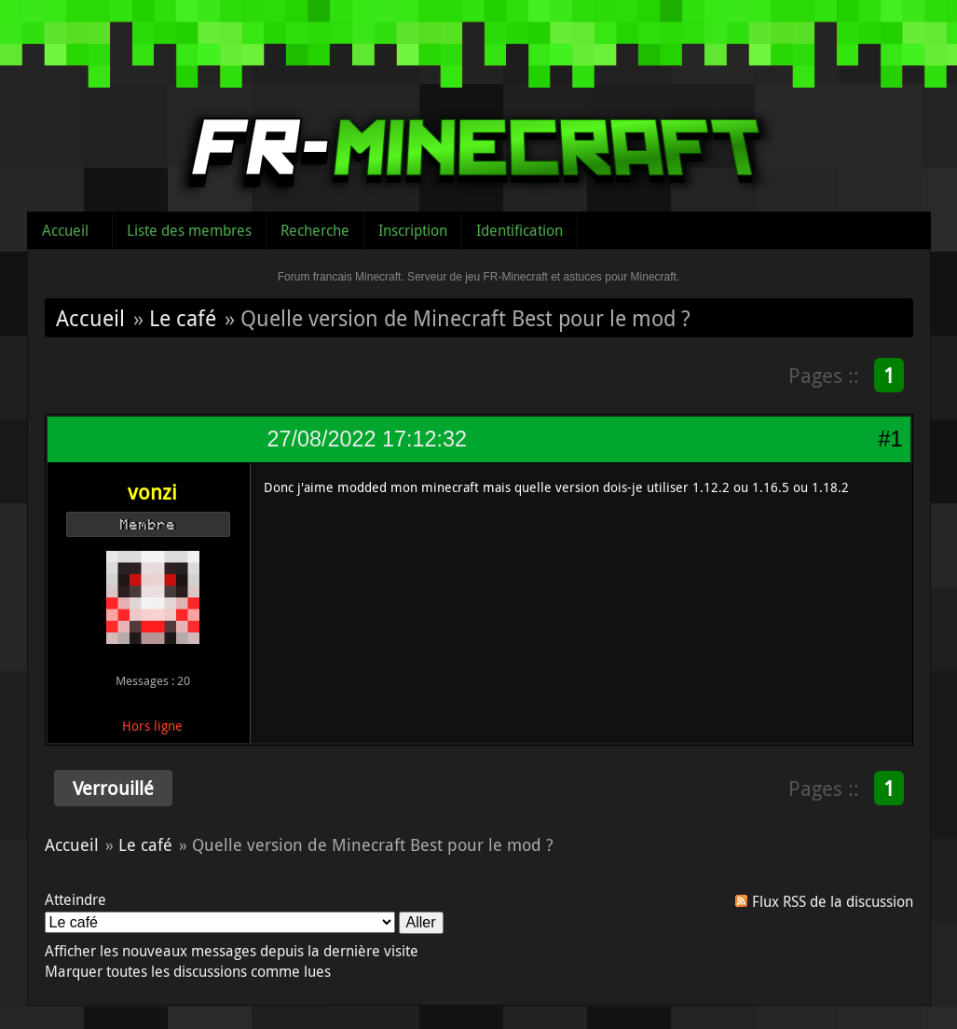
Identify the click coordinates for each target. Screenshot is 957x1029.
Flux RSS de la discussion (832, 901)
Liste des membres (189, 230)
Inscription (412, 230)
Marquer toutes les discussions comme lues (188, 971)
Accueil (65, 230)
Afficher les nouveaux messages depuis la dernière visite (231, 950)
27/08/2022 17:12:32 (367, 439)
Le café (182, 318)
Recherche (314, 230)
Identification (519, 230)
